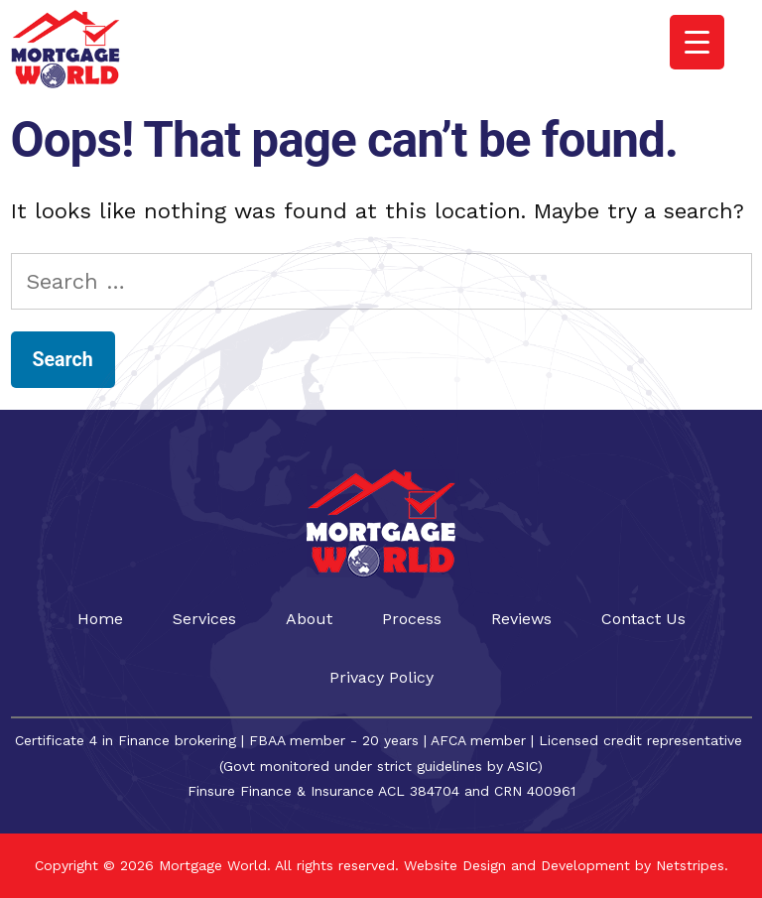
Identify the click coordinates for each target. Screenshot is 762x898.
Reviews (521, 618)
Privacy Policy (381, 677)
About (309, 618)
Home (100, 618)
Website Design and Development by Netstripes (561, 865)
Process (412, 618)
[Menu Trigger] (697, 42)
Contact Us (643, 618)
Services (204, 618)
